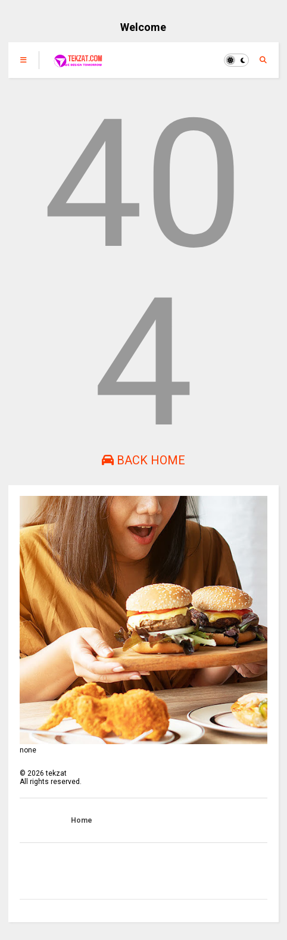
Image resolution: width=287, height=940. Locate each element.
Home (81, 820)
